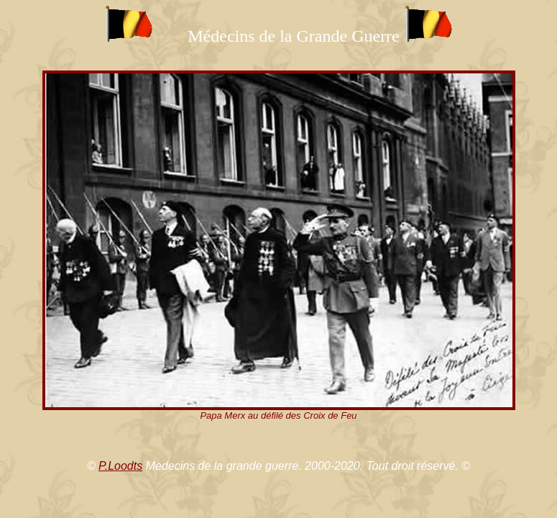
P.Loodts (120, 466)
